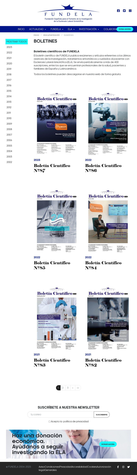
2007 (9, 135)
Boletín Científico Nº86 (103, 168)
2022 (9, 52)
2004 (9, 151)
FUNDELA (56, 29)
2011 (9, 113)
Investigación (88, 29)
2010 (9, 118)
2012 (9, 107)
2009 (9, 124)
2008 (9, 129)
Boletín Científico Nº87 (52, 168)
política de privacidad (76, 421)
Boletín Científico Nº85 (52, 265)
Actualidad (36, 29)
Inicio (21, 29)
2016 (9, 85)
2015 (9, 91)
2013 (9, 102)
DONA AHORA (125, 29)
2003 (9, 156)
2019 (9, 69)
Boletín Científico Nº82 (103, 363)
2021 (9, 58)
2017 (9, 80)
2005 (9, 145)
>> (78, 388)
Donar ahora (107, 444)
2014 (9, 96)
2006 (9, 140)
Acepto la (70, 421)
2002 (9, 162)
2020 (9, 63)
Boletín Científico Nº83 (52, 363)
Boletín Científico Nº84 (103, 265)
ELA (70, 29)
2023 (9, 47)
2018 (9, 74)
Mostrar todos (17, 41)
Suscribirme (101, 415)
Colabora (110, 29)
